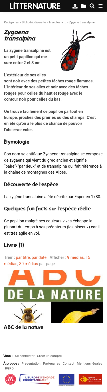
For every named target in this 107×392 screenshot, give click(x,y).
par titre (23, 257)
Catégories (11, 22)
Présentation (31, 363)
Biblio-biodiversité (34, 22)
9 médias (75, 257)
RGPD (9, 368)
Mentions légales (89, 363)
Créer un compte (49, 356)
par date (39, 257)
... (65, 22)
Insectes (54, 22)
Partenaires (51, 363)
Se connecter (25, 356)
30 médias (28, 263)
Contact (68, 363)
